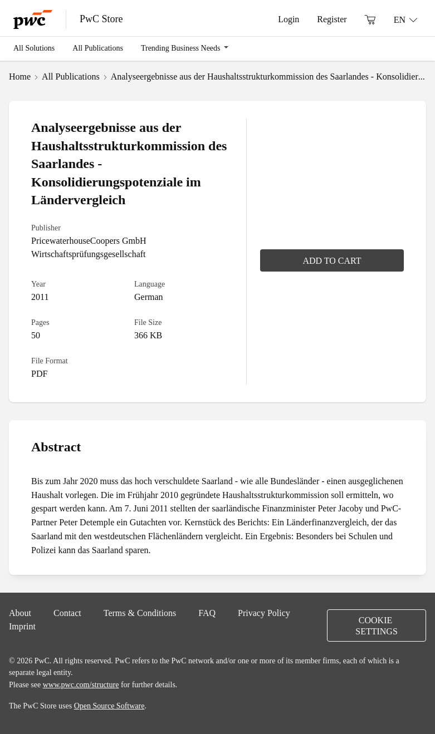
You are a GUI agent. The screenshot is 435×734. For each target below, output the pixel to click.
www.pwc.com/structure (81, 684)
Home (20, 76)
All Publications (97, 48)
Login (288, 18)
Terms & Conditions (140, 612)
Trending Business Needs (181, 48)
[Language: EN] (405, 19)
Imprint (22, 626)
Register (331, 18)
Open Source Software (109, 706)
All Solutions (34, 48)
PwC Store (101, 19)
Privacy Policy (264, 612)
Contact (67, 612)
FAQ (207, 612)
